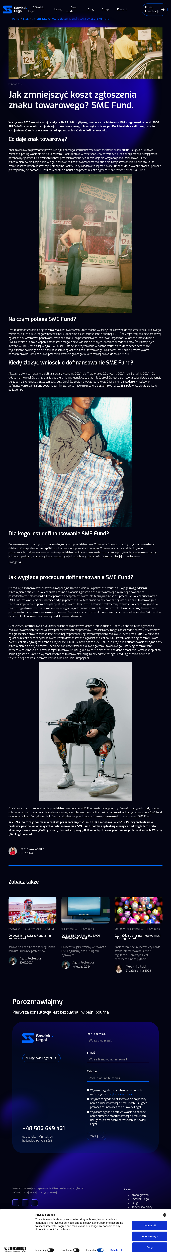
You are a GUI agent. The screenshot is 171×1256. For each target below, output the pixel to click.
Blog (91, 9)
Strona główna (140, 1195)
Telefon (92, 1071)
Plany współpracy (141, 1207)
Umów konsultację (152, 9)
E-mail (91, 1052)
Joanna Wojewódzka (32, 849)
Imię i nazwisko (96, 1034)
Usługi (58, 9)
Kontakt (122, 9)
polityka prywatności (119, 1094)
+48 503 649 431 (43, 1128)
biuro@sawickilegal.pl (39, 1058)
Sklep (105, 9)
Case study (71, 9)
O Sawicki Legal (36, 9)
